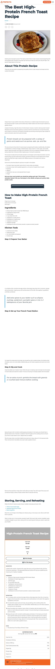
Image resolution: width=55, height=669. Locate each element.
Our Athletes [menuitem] (30, 634)
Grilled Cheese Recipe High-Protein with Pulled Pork (27, 609)
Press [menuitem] (29, 629)
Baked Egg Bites (10, 396)
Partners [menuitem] (6, 626)
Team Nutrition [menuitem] (31, 631)
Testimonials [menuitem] (30, 626)
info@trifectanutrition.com (13, 645)
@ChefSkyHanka (29, 549)
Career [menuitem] (6, 631)
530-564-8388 (10, 640)
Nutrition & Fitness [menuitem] (31, 621)
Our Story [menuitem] (7, 621)
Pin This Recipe (27, 448)
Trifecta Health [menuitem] (8, 624)
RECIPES (6, 20)
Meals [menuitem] (29, 624)
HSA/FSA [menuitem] (6, 634)
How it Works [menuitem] (7, 629)
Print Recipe (27, 444)
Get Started (47, 2)
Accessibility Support (11, 647)
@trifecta (14, 548)
